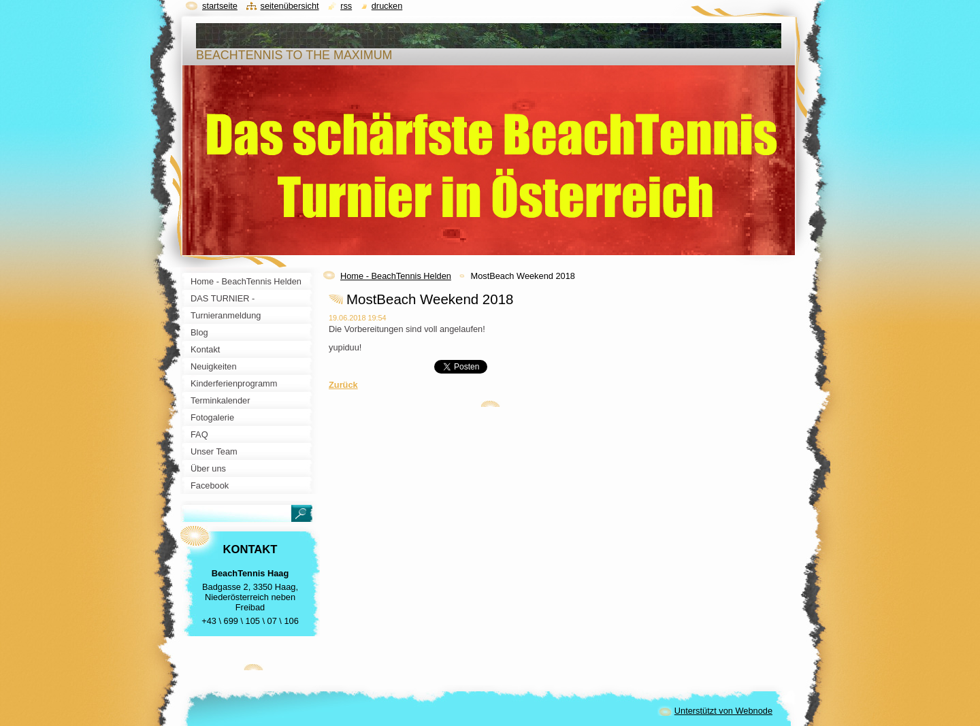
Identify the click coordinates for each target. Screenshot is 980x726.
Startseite (220, 6)
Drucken (387, 6)
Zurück (343, 385)
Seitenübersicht (289, 6)
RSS (346, 6)
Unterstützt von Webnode (723, 711)
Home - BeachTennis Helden (395, 276)
